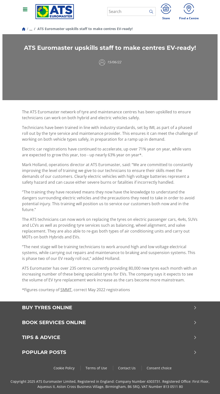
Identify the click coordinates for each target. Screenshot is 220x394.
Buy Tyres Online (109, 307)
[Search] (131, 11)
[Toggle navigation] (25, 11)
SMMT (66, 289)
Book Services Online (109, 322)
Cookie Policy (65, 368)
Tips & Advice (109, 337)
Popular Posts (109, 352)
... (30, 28)
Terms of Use (97, 368)
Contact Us (127, 368)
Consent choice (159, 368)
